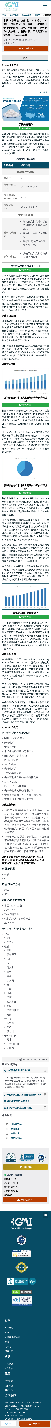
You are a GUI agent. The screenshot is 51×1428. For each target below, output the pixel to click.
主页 (4, 15)
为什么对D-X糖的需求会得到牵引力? (26, 1094)
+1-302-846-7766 (17, 1412)
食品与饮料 (14, 15)
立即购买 (25, 1167)
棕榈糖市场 (16, 1124)
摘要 (25, 57)
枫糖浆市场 (16, 1138)
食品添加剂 (26, 15)
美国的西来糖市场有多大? (26, 1101)
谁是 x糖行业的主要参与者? (26, 1107)
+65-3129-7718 (17, 1415)
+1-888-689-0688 (20, 1409)
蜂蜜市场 (15, 1128)
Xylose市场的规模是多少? (26, 1070)
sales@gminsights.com (21, 1418)
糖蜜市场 (15, 1133)
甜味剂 (37, 15)
